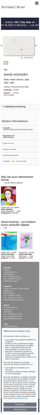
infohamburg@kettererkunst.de (14, 300)
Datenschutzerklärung (20, 398)
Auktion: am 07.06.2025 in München (18, 24)
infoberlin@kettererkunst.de (13, 318)
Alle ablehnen (20, 404)
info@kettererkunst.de (11, 281)
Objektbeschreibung (14, 106)
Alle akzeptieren (20, 409)
